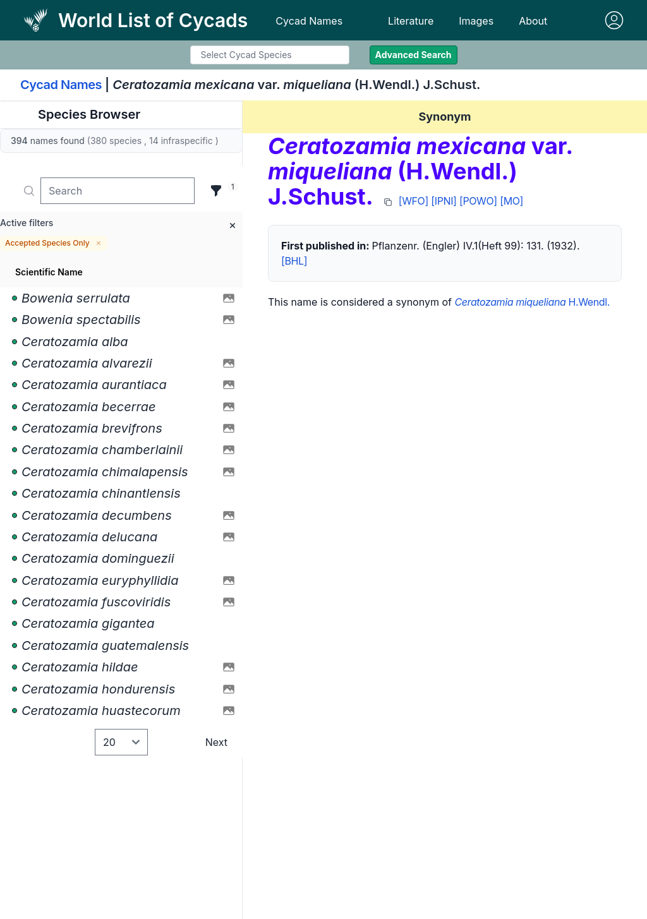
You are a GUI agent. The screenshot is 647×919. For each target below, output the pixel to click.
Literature (410, 21)
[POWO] (478, 201)
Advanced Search (413, 54)
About (533, 21)
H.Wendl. (531, 302)
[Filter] (216, 190)
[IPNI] (443, 201)
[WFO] (413, 201)
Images (476, 21)
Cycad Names (308, 21)
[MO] (511, 201)
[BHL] (294, 261)
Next (216, 742)
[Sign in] (614, 20)
